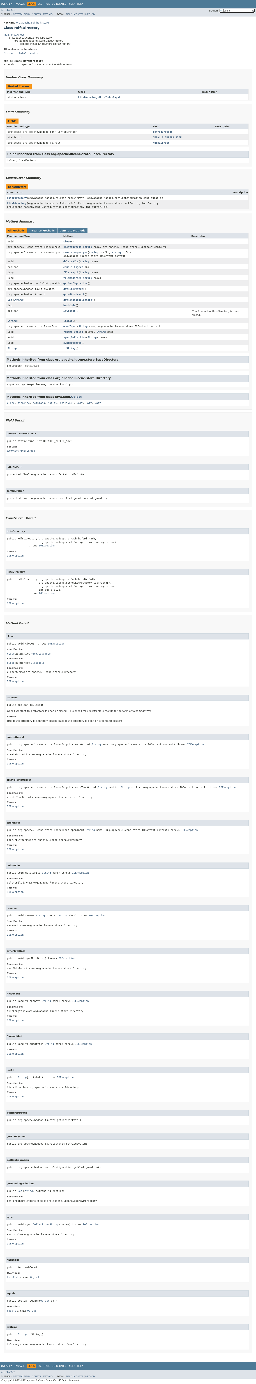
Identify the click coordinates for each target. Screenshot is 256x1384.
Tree (47, 4)
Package (20, 4)
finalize (24, 403)
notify (52, 403)
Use (40, 4)
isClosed (69, 310)
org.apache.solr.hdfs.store (32, 22)
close (67, 241)
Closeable (10, 53)
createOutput (72, 246)
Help (80, 4)
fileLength (70, 272)
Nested (17, 14)
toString (69, 348)
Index (71, 4)
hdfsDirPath (161, 142)
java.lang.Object (14, 34)
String (87, 246)
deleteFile (70, 261)
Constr (36, 14)
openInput (70, 326)
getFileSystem (73, 289)
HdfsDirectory (17, 197)
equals (67, 267)
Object (78, 267)
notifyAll (67, 403)
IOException (47, 545)
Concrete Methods (73, 230)
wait (80, 403)
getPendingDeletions (77, 299)
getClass (39, 403)
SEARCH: (214, 11)
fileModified (72, 278)
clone (11, 403)
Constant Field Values (21, 450)
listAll (68, 320)
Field (27, 14)
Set (10, 299)
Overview (7, 4)
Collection (78, 337)
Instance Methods (42, 230)
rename (67, 331)
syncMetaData (72, 342)
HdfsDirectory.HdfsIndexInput (99, 97)
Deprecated (59, 4)
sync (66, 337)
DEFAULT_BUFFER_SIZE (167, 137)
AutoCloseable (29, 53)
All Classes (8, 10)
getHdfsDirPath (73, 294)
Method (48, 14)
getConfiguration (75, 283)
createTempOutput (75, 252)
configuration (163, 131)
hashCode (69, 305)
